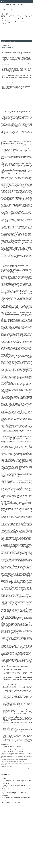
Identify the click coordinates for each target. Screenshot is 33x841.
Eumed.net (3, 1)
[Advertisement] (16, 32)
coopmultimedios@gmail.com (7, 47)
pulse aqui (18, 802)
